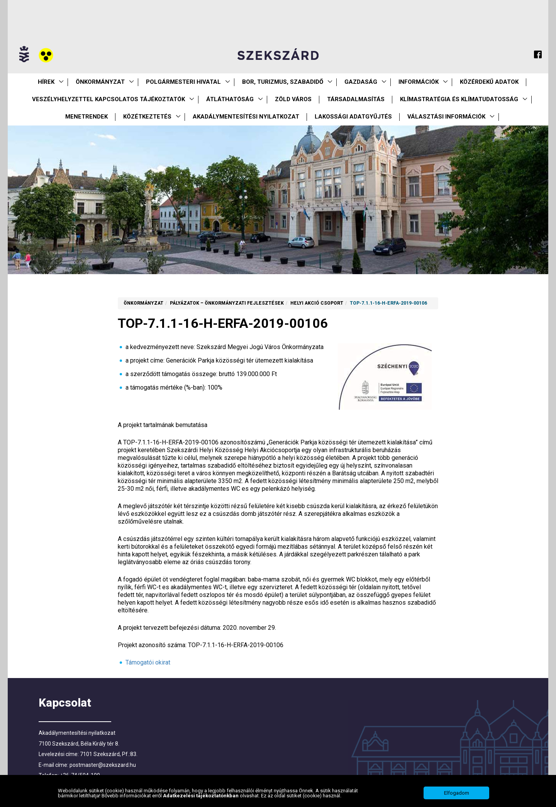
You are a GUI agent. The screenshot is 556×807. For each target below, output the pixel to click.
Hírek (46, 81)
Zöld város (293, 99)
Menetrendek (86, 116)
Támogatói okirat (147, 662)
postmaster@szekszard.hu (103, 765)
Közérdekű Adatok (489, 81)
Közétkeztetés (147, 116)
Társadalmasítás (356, 99)
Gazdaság (360, 81)
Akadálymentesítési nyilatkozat (246, 116)
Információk (418, 81)
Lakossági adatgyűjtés (353, 116)
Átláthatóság (230, 99)
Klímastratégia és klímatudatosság (459, 99)
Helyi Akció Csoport (316, 303)
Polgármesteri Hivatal (183, 81)
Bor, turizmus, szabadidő (282, 81)
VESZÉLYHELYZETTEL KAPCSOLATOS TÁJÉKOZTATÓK (108, 99)
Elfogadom (456, 793)
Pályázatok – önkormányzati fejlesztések (227, 303)
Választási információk (446, 116)
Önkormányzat (100, 81)
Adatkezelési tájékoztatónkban (201, 796)
